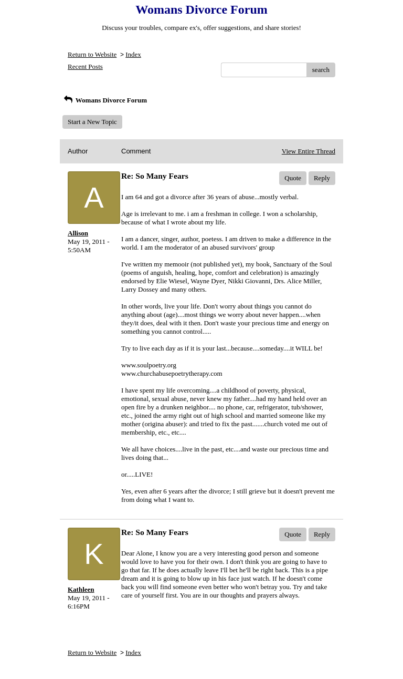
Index (133, 54)
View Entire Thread (308, 151)
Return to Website (92, 54)
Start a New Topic (92, 122)
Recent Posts (85, 66)
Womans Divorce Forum (104, 100)
